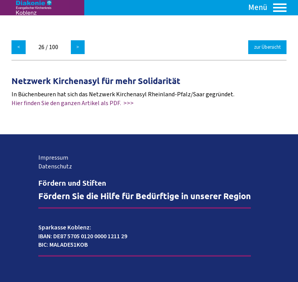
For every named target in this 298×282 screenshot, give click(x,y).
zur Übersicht (267, 47)
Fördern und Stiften (72, 183)
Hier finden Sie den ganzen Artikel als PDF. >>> (72, 103)
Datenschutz (55, 166)
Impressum (53, 157)
